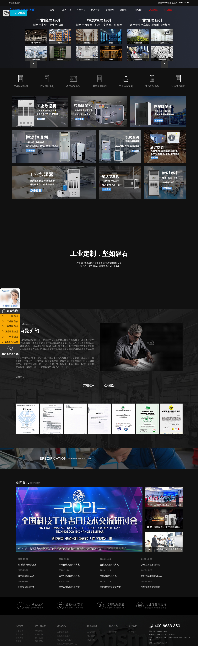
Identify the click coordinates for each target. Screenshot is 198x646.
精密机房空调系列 (64, 640)
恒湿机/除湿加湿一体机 (67, 644)
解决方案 (95, 10)
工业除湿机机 (62, 632)
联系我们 (139, 10)
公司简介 (19, 631)
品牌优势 (39, 631)
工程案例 (91, 632)
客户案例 (91, 636)
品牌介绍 (66, 10)
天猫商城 (168, 10)
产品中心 (81, 10)
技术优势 (39, 638)
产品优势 (39, 634)
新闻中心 (124, 10)
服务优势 (39, 641)
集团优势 (110, 10)
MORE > (20, 377)
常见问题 (91, 640)
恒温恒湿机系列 (63, 636)
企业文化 (19, 634)
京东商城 (153, 10)
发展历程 (19, 638)
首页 (52, 10)
